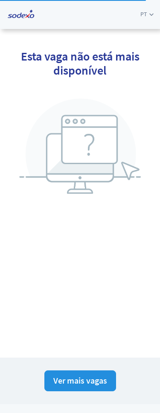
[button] (147, 14)
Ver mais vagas (80, 380)
